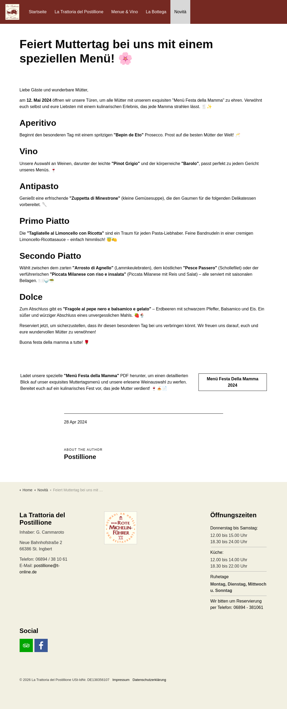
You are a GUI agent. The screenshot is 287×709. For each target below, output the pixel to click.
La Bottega (156, 12)
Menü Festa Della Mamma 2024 (233, 382)
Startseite (38, 12)
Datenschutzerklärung (149, 680)
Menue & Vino (124, 12)
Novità (180, 12)
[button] (143, 527)
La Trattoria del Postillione (79, 12)
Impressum (120, 680)
